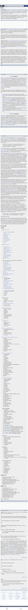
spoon (21, 80)
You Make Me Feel (7, 426)
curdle (18, 122)
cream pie (10, 595)
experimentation (3, 182)
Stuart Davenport (22, 40)
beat (17, 116)
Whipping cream (5, 97)
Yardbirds (23, 153)
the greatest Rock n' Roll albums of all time (19, 174)
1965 (10, 151)
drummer (9, 148)
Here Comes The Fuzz (7, 267)
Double (3, 110)
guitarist (2, 154)
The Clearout (6, 432)
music (9, 140)
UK (8, 30)
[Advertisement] (14, 2)
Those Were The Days (7, 286)
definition (2, 510)
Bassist (2, 148)
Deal (5, 271)
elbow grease (5, 124)
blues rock (17, 137)
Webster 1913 (6, 510)
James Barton (17, 40)
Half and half (4, 94)
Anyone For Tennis (7, 261)
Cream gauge (11, 545)
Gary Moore (5, 198)
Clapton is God (19, 155)
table (8, 95)
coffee (6, 95)
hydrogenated (20, 105)
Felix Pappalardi (17, 597)
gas (20, 102)
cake (5, 115)
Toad (5, 242)
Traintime (5, 294)
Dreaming (5, 235)
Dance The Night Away (7, 250)
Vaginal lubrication (10, 596)
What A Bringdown (7, 304)
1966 (5, 156)
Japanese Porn (24, 595)
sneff (12, 98)
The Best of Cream (8, 307)
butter (9, 79)
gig (22, 156)
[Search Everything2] (14, 6)
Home (21, 56)
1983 (3, 337)
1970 (3, 320)
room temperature (3, 121)
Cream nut (25, 546)
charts (23, 210)
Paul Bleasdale (22, 46)
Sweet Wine (6, 236)
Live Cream (6, 320)
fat (10, 79)
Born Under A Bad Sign (8, 287)
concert (20, 192)
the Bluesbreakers (13, 153)
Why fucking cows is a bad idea (17, 594)
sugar (20, 103)
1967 (15, 173)
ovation (11, 187)
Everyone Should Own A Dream (9, 270)
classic (10, 11)
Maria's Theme (6, 263)
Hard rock (5, 210)
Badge (5, 302)
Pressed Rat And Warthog (8, 284)
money (9, 213)
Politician (5, 285)
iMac (18, 15)
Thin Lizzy (24, 197)
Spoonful (9, 232)
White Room (6, 279)
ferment (8, 82)
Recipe (2, 115)
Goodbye (6, 297)
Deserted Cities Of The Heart (8, 288)
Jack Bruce (3, 595)
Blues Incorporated (4, 149)
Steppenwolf (20, 208)
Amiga (22, 12)
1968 (23, 179)
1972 (3, 328)
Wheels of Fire (4, 277)
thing (1, 74)
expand (17, 102)
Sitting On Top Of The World (8, 280)
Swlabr (5, 253)
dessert (10, 104)
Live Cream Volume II (8, 328)
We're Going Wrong (7, 254)
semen (10, 597)
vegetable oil (25, 105)
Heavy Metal (12, 210)
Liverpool (6, 30)
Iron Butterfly (6, 268)
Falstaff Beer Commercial (8, 433)
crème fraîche (22, 82)
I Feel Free (6, 232)
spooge (24, 596)
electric (4, 123)
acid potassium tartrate (14, 554)
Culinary (12, 113)
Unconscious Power (7, 269)
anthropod (4, 74)
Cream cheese (21, 543)
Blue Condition (6, 251)
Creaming (20, 559)
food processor (10, 123)
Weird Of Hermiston (7, 431)
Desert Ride (6, 262)
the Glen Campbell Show (18, 457)
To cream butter (3, 572)
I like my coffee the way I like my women (24, 592)
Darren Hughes (10, 40)
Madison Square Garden (7, 219)
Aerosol (7, 104)
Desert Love (6, 272)
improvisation (9, 182)
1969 (3, 307)
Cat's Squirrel (6, 237)
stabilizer (3, 98)
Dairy (13, 76)
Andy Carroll (18, 46)
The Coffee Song (7, 424)
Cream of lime (8, 547)
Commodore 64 (6, 13)
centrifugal (2, 84)
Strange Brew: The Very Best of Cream (11, 337)
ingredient (21, 115)
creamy (20, 117)
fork (18, 123)
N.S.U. (5, 233)
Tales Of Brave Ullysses (8, 252)
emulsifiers (9, 98)
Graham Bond (19, 149)
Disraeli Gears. (7, 244)
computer (16, 11)
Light (3, 95)
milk (4, 11)
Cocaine (24, 201)
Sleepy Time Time (7, 234)
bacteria (22, 81)
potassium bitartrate (7, 554)
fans (6, 221)
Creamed (10, 559)
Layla (20, 201)
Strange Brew (6, 246)
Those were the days (24, 597)
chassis (22, 11)
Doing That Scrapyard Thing (8, 303)
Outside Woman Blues (7, 255)
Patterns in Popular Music (17, 596)
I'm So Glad (6, 241)
